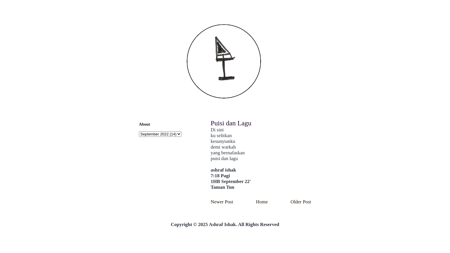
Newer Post (222, 202)
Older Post (300, 202)
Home (262, 202)
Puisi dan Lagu (231, 123)
